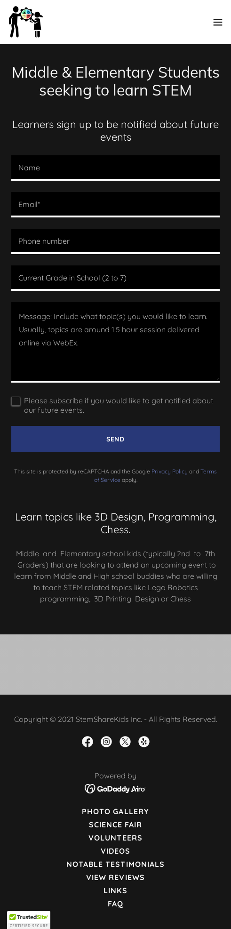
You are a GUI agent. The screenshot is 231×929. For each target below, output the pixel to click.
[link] (26, 22)
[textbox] (115, 168)
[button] (217, 22)
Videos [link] (115, 851)
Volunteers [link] (115, 837)
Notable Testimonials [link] (115, 864)
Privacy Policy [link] (169, 471)
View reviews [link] (115, 877)
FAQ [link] (115, 903)
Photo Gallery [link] (115, 811)
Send (115, 439)
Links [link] (115, 890)
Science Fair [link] (115, 824)
